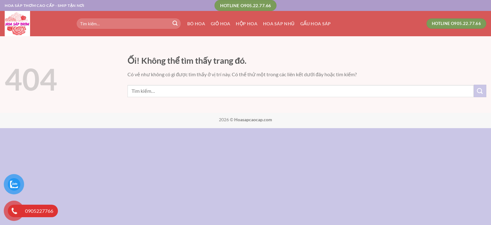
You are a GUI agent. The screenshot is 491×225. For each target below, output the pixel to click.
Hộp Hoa (246, 23)
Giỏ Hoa (220, 23)
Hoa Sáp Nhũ (279, 23)
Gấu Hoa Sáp (315, 23)
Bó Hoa (196, 23)
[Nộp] (175, 23)
